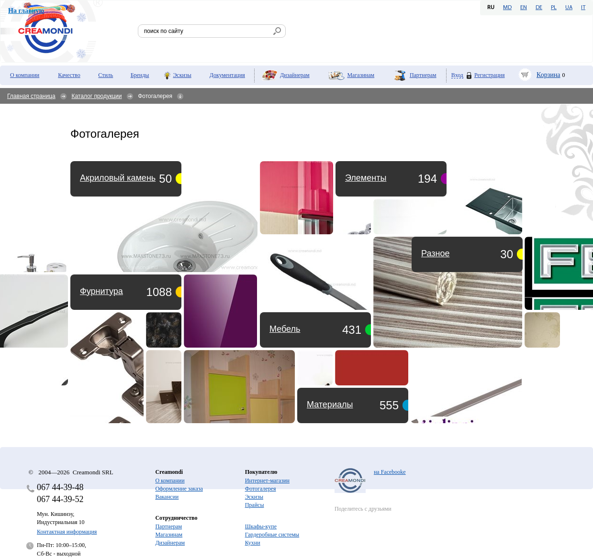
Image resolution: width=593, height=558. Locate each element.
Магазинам (360, 75)
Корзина (548, 74)
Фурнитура (101, 291)
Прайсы (254, 505)
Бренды (140, 75)
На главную (26, 10)
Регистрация (489, 75)
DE (539, 8)
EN (523, 8)
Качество (69, 75)
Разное (435, 253)
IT (583, 8)
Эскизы (182, 75)
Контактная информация (67, 531)
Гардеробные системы (272, 534)
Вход (457, 75)
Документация (227, 75)
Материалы (330, 404)
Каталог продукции (96, 96)
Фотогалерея (260, 488)
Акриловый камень (118, 178)
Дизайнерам (295, 75)
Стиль (105, 75)
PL (554, 8)
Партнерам (423, 75)
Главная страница (31, 96)
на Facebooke (390, 472)
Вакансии (167, 496)
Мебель (284, 329)
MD (507, 8)
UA (568, 8)
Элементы (365, 178)
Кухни (252, 542)
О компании (24, 75)
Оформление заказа (178, 488)
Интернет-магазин (267, 480)
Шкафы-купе (261, 526)
